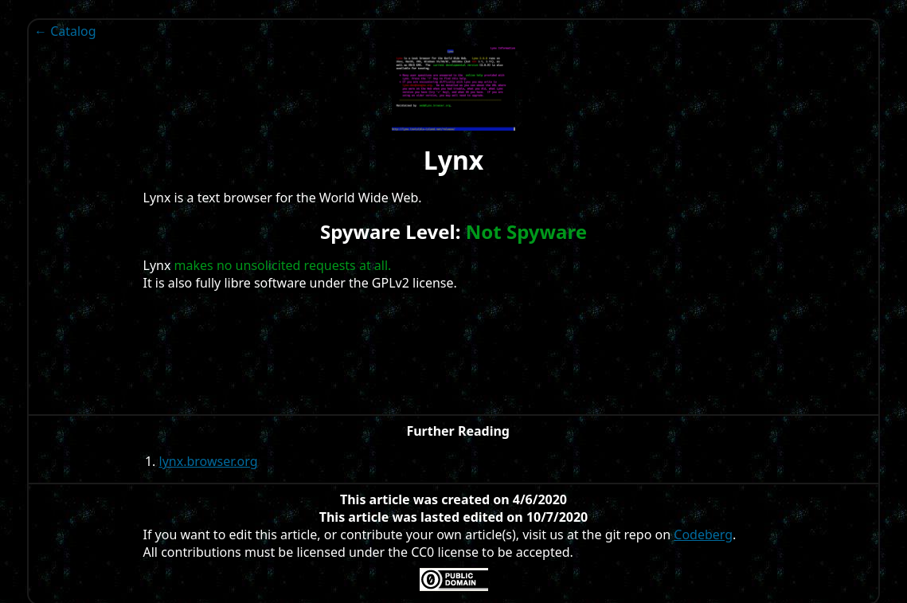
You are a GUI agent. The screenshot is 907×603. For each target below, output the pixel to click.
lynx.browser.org (208, 461)
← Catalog (65, 31)
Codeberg (703, 534)
